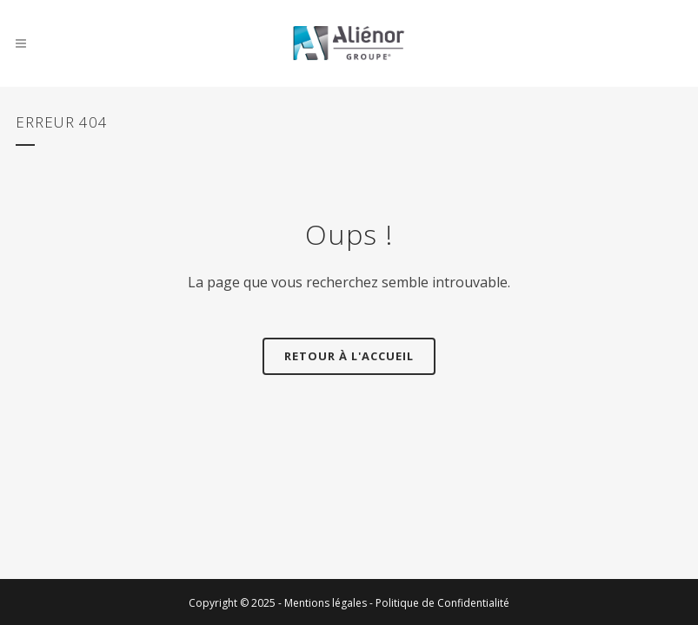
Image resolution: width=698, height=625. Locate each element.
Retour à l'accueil (349, 356)
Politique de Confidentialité (442, 602)
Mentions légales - (330, 602)
